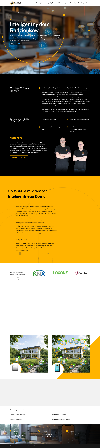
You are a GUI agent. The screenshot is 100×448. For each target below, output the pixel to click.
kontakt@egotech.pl (75, 434)
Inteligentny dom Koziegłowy (17, 414)
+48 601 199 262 (47, 436)
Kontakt (88, 3)
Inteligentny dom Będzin (16, 419)
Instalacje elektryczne (63, 3)
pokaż (19, 43)
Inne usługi (73, 3)
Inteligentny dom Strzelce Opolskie (61, 419)
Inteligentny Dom (50, 3)
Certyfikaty (81, 3)
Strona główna (40, 3)
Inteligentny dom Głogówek (59, 414)
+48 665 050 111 (47, 434)
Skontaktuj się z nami (19, 157)
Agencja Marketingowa (27, 446)
